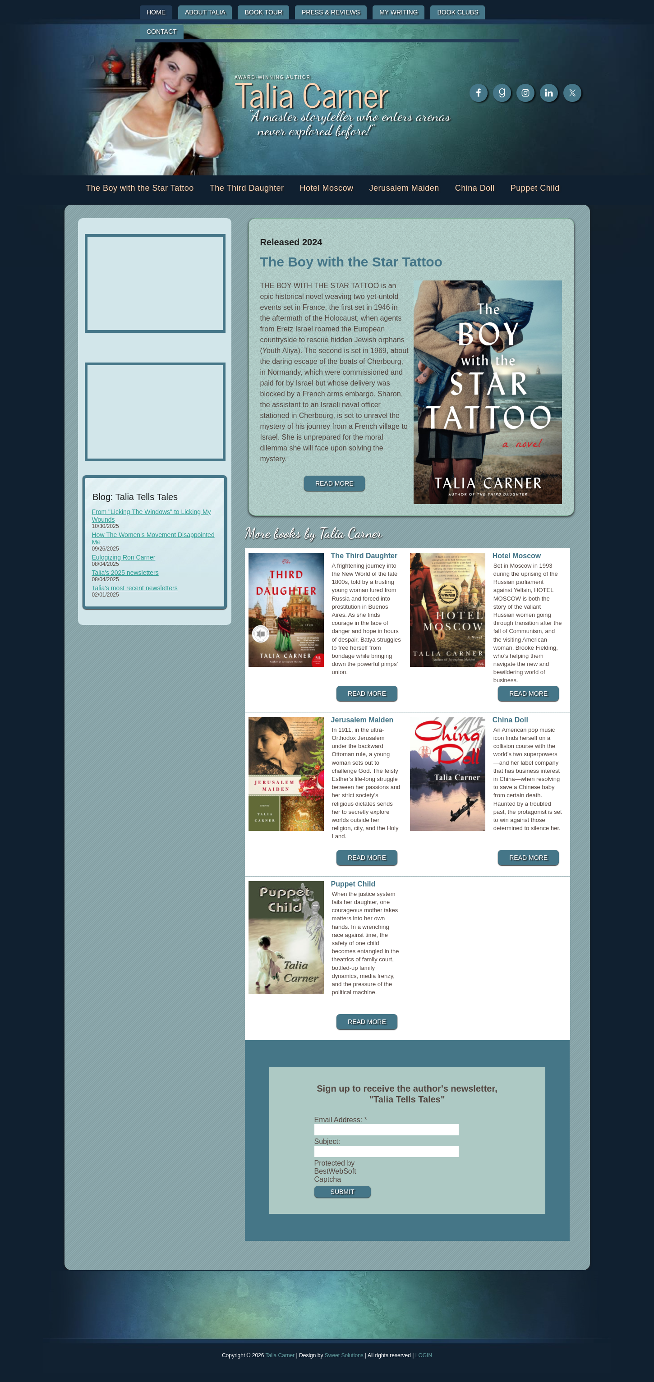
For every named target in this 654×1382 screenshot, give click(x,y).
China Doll (510, 720)
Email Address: (340, 1120)
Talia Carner (312, 93)
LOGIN (423, 1355)
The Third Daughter (364, 556)
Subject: (327, 1141)
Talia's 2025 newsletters (125, 572)
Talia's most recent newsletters (135, 588)
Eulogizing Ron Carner (124, 557)
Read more (334, 483)
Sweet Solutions (344, 1355)
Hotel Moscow (517, 556)
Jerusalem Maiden (362, 720)
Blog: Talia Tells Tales (135, 497)
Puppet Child (353, 884)
